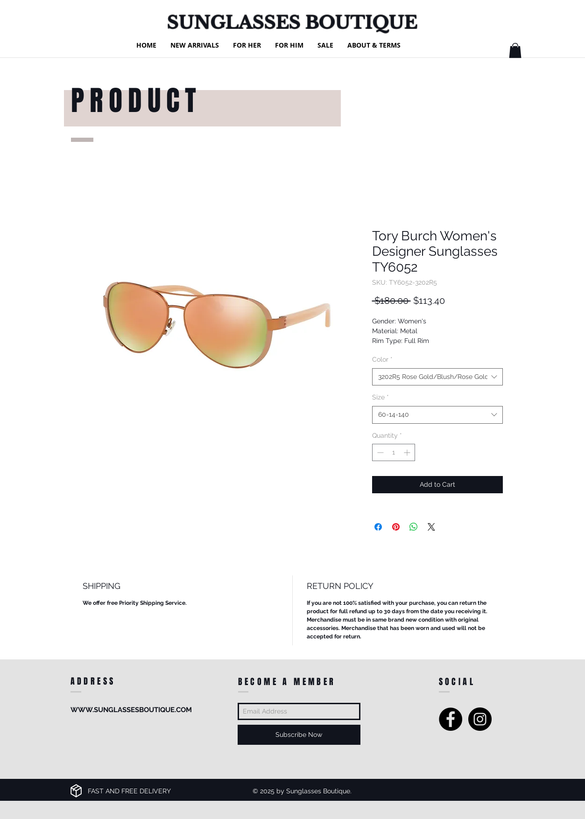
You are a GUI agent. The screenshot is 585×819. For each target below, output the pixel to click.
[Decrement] (379, 452)
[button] (515, 50)
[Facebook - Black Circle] (450, 719)
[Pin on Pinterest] (396, 526)
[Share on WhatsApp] (413, 526)
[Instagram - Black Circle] (480, 719)
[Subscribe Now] (299, 735)
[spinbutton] (393, 452)
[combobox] (437, 377)
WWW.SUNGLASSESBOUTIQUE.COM (131, 710)
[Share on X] (431, 526)
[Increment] (408, 452)
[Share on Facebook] (378, 526)
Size (380, 397)
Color (382, 359)
